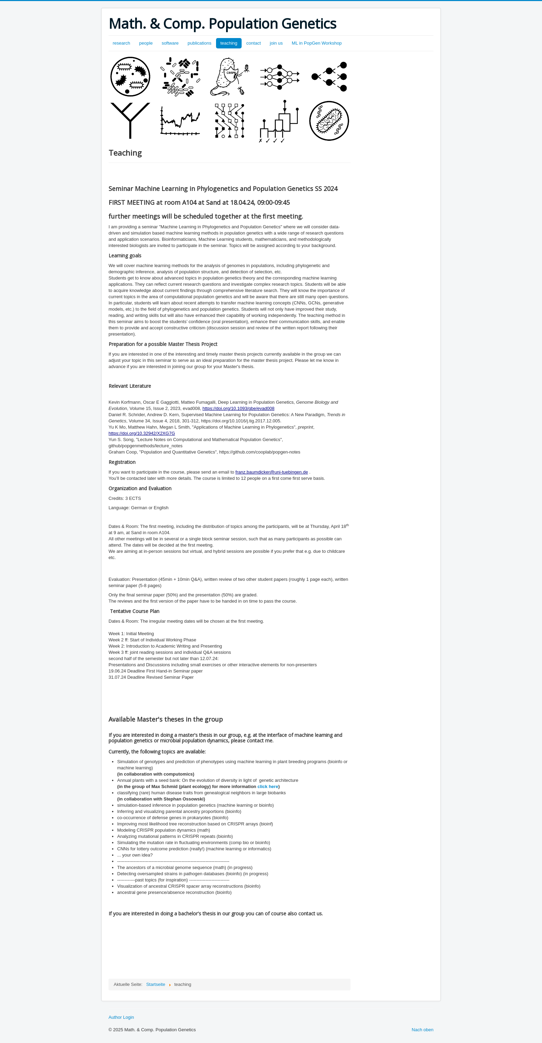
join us (276, 43)
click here (268, 786)
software (170, 43)
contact (253, 43)
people (146, 43)
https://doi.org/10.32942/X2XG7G (142, 433)
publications (200, 43)
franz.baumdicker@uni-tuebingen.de (271, 472)
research (121, 43)
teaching (228, 43)
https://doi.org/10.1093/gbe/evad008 (238, 408)
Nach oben (422, 1029)
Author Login (121, 1017)
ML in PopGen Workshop (317, 43)
